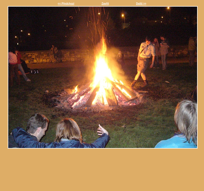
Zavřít (105, 3)
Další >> (141, 3)
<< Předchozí (66, 3)
